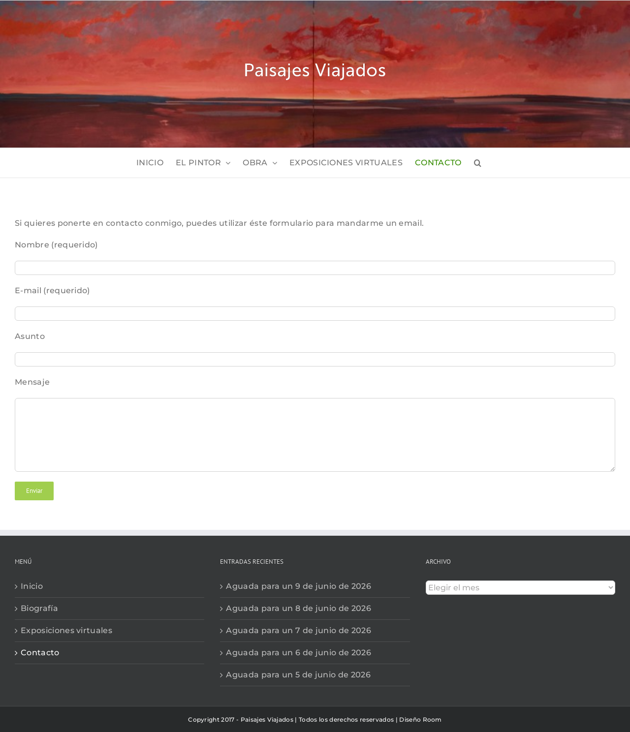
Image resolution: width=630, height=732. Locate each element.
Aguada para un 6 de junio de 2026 (298, 652)
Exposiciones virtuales (66, 630)
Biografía (39, 608)
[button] (477, 163)
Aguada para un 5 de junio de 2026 (298, 674)
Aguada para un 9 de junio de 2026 (298, 586)
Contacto (40, 652)
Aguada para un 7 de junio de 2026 (298, 630)
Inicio (32, 586)
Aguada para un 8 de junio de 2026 (298, 608)
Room (432, 719)
